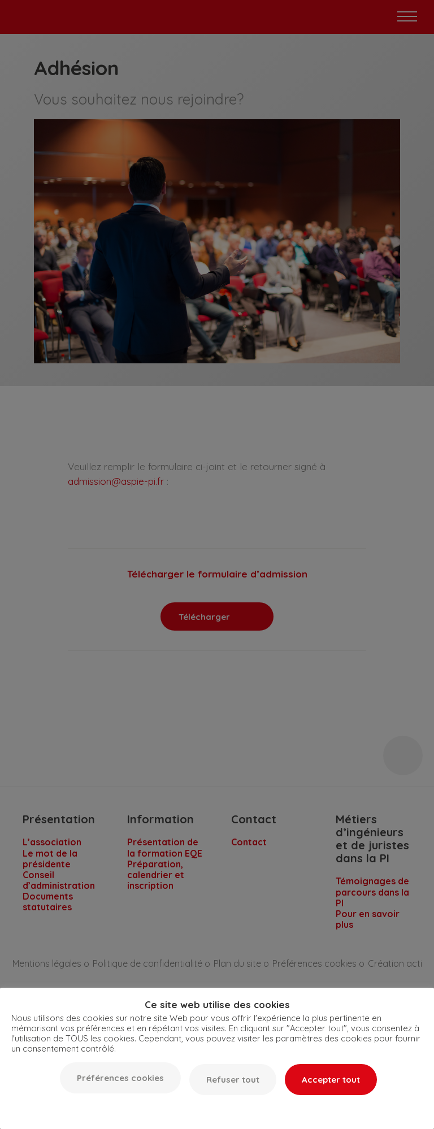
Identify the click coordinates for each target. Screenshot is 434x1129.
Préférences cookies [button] (120, 1077)
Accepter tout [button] (331, 1079)
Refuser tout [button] (232, 1079)
